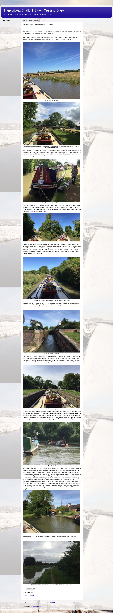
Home (52, 603)
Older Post (77, 603)
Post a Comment (29, 595)
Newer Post (27, 603)
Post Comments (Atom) (36, 606)
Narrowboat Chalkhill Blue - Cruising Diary (34, 10)
